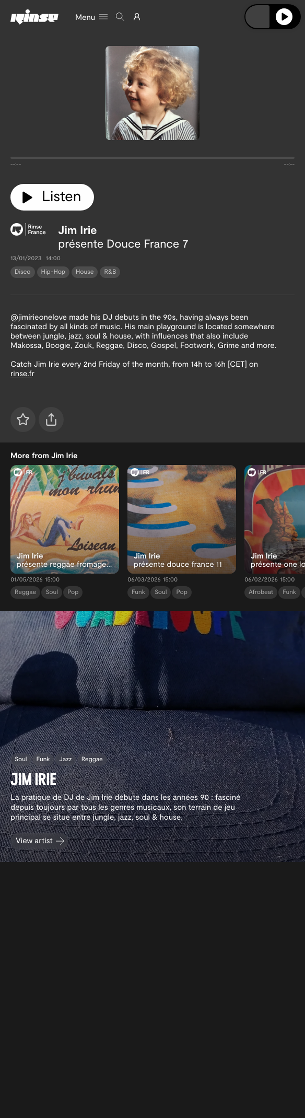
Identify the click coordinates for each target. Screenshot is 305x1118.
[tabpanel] (152, 159)
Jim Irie (77, 230)
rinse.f (21, 373)
